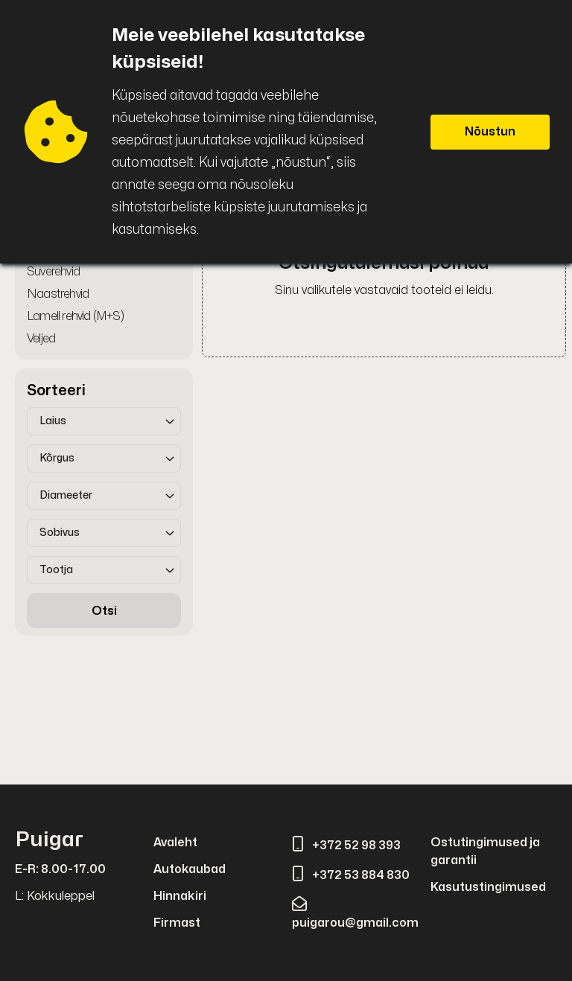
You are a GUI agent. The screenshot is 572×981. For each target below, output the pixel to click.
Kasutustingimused (488, 887)
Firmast (176, 923)
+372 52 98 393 (346, 845)
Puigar (49, 840)
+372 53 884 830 (351, 875)
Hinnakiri (179, 896)
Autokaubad (189, 869)
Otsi (104, 611)
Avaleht (175, 843)
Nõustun (490, 132)
